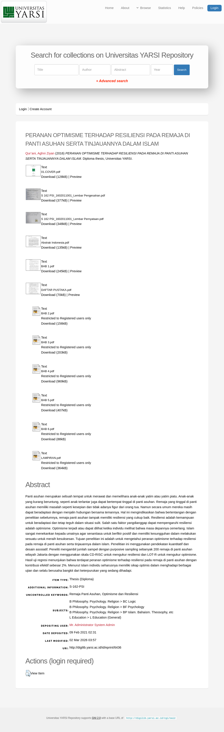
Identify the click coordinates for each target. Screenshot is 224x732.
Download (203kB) (54, 352)
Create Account (41, 109)
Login (214, 8)
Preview (76, 177)
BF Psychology (133, 607)
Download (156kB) (54, 323)
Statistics (164, 8)
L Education (77, 617)
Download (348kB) (54, 224)
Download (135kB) (54, 247)
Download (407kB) (54, 410)
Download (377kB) (54, 200)
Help (181, 8)
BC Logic (129, 601)
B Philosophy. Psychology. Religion (94, 601)
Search (181, 69)
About (125, 8)
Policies (197, 8)
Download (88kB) (53, 439)
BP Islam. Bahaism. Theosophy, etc (148, 612)
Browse (145, 8)
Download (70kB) (53, 295)
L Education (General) (105, 617)
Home (109, 8)
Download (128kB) (54, 177)
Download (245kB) (54, 271)
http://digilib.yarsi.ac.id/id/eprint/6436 (95, 647)
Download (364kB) (54, 468)
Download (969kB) (54, 381)
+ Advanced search (112, 81)
